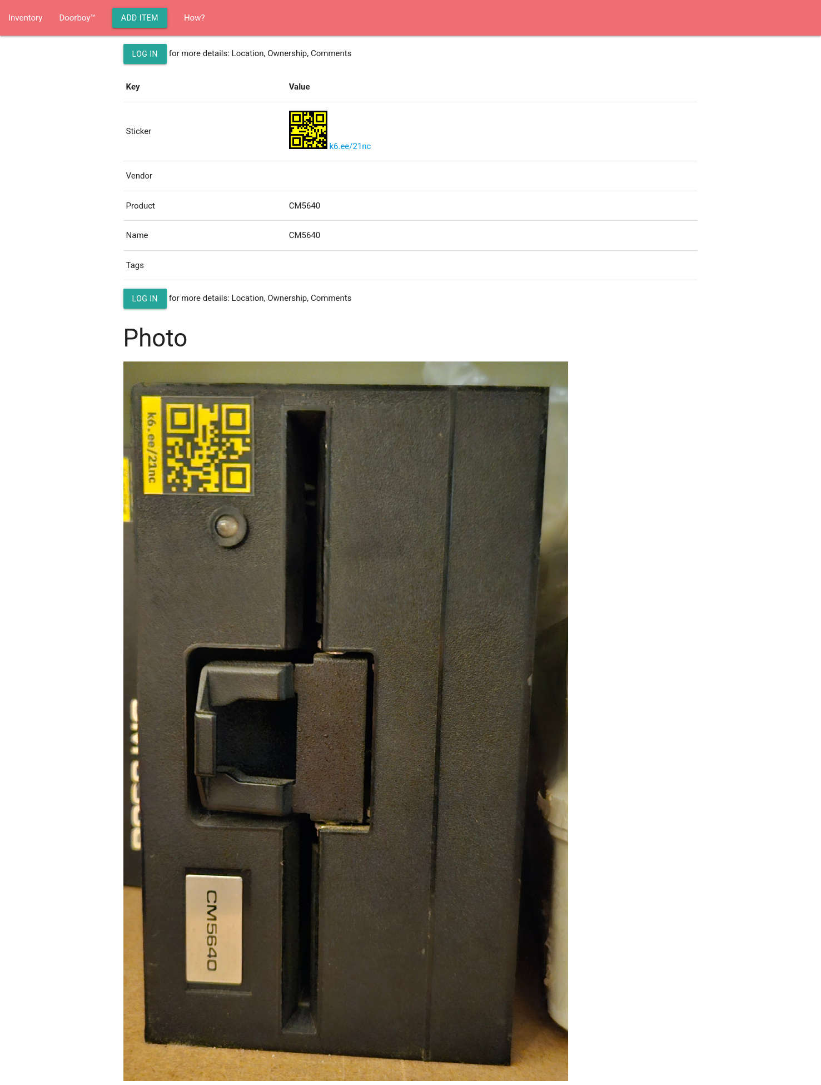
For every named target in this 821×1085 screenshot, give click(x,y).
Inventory (25, 18)
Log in (145, 53)
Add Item (139, 17)
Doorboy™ (77, 18)
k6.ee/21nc (350, 146)
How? (194, 18)
